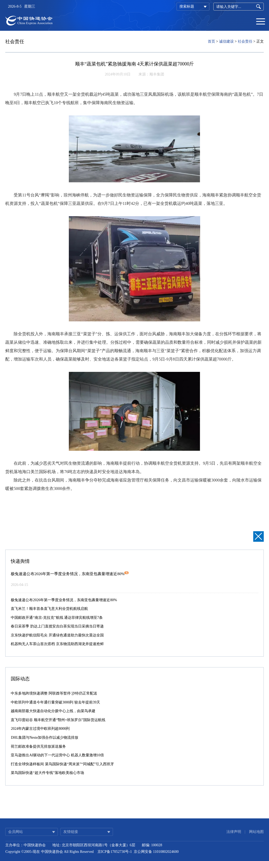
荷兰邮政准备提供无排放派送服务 (38, 746)
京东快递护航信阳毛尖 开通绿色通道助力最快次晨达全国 (57, 635)
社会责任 (245, 41)
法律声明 (233, 835)
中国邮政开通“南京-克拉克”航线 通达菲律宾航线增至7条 (57, 618)
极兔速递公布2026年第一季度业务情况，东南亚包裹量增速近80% (69, 574)
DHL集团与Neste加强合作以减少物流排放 (44, 738)
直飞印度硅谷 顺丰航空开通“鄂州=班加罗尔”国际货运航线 (58, 720)
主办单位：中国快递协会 (25, 845)
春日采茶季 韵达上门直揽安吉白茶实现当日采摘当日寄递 (57, 626)
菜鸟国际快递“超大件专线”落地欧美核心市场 (47, 773)
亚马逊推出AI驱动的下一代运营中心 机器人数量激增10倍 (57, 755)
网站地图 (256, 835)
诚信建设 (226, 41)
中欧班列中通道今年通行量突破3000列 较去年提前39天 (55, 702)
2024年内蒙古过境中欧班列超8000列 (40, 729)
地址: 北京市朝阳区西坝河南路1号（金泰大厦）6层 (93, 845)
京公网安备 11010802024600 (156, 852)
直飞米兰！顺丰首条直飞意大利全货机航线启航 (49, 609)
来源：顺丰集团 (151, 74)
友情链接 (70, 835)
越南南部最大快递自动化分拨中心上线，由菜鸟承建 (53, 711)
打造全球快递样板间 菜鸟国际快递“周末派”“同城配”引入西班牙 (62, 764)
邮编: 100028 (152, 845)
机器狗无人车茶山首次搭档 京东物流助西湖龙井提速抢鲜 (57, 644)
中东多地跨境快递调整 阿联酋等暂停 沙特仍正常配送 (54, 693)
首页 (211, 41)
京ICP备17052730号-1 (114, 852)
